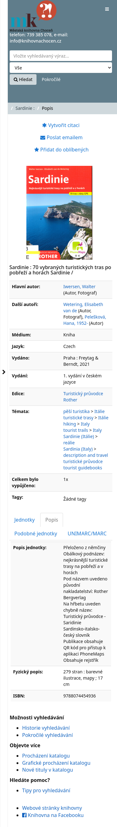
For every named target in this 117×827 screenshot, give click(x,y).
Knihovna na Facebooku (53, 815)
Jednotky (24, 519)
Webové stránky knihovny (52, 807)
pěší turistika (76, 411)
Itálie (100, 411)
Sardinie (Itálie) (78, 436)
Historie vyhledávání (46, 727)
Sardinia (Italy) (78, 449)
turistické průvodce (83, 461)
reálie (69, 443)
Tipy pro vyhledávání (46, 790)
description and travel (85, 455)
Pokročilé (51, 79)
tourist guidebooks (82, 468)
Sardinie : (25, 108)
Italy (85, 424)
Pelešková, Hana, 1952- (84, 320)
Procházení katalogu (46, 755)
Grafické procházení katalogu (56, 762)
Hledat (23, 79)
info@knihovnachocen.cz (35, 41)
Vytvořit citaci (61, 125)
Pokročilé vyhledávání (47, 735)
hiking (69, 424)
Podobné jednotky (35, 533)
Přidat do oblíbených (61, 149)
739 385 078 (39, 35)
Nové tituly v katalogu (47, 769)
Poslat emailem (61, 137)
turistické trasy (78, 418)
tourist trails (75, 430)
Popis (51, 519)
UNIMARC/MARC (87, 533)
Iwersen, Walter (79, 286)
